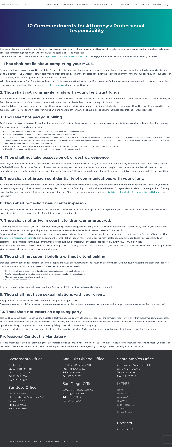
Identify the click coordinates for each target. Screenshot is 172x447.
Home (120, 389)
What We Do (67, 4)
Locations (124, 4)
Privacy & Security (52, 441)
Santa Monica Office (135, 359)
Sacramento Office (25, 359)
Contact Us (138, 4)
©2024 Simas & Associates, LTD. (20, 441)
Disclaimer (38, 441)
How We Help (82, 4)
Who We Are (52, 4)
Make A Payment (154, 4)
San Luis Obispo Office (83, 359)
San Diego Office (78, 383)
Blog (113, 4)
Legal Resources (99, 4)
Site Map (75, 441)
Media (65, 441)
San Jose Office (22, 387)
